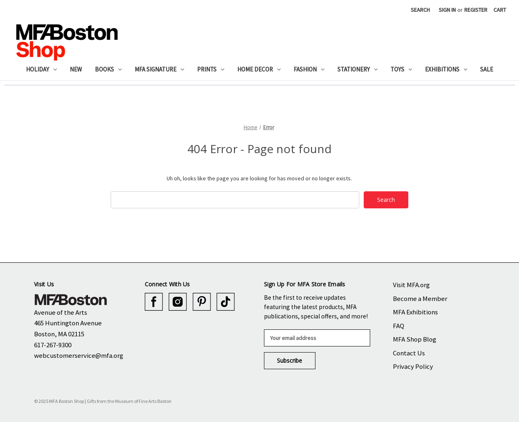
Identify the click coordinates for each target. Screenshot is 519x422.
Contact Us (409, 352)
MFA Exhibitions (415, 311)
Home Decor (259, 69)
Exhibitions (446, 69)
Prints (210, 69)
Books (108, 69)
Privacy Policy (413, 366)
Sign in (447, 9)
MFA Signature (159, 69)
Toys (401, 69)
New (76, 69)
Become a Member (420, 298)
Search (420, 9)
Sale (486, 69)
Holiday (41, 69)
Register (475, 9)
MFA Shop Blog (414, 339)
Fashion (309, 69)
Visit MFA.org (411, 284)
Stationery (357, 69)
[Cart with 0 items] (499, 10)
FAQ (398, 325)
